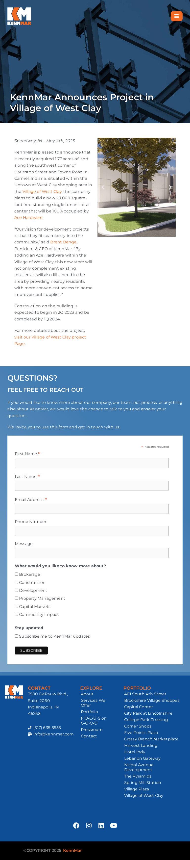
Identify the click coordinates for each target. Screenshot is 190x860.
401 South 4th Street (145, 694)
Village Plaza (136, 789)
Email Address (31, 499)
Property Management (42, 598)
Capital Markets (34, 606)
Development (33, 590)
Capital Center (138, 706)
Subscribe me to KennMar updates (54, 636)
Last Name (27, 476)
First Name (27, 454)
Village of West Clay (42, 191)
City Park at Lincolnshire (148, 713)
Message (24, 543)
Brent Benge (63, 242)
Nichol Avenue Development (139, 767)
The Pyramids (137, 776)
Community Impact (39, 614)
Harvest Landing (141, 745)
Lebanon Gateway (142, 758)
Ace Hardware (28, 217)
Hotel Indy (134, 752)
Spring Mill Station (142, 782)
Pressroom (92, 729)
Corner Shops (137, 726)
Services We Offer (93, 703)
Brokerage (29, 574)
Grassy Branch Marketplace (151, 739)
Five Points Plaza (141, 732)
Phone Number (30, 521)
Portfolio (89, 711)
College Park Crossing (146, 719)
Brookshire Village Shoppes (152, 700)
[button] (103, 187)
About (87, 694)
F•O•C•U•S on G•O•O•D (94, 721)
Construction (32, 582)
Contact (89, 736)
